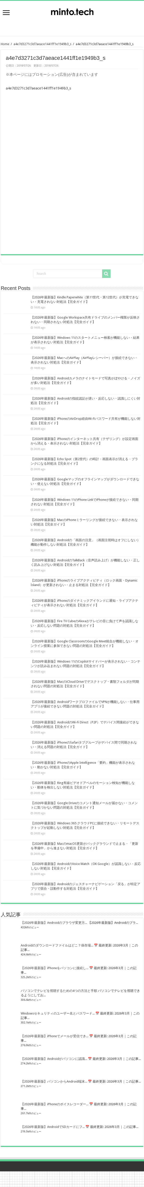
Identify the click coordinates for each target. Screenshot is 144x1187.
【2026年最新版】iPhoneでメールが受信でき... (54, 1036)
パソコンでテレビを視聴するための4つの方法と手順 (59, 990)
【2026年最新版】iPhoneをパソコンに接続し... (54, 968)
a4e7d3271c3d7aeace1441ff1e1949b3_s (42, 44)
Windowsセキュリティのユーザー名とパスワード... (58, 1013)
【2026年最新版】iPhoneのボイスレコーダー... (54, 1104)
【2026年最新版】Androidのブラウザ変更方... (54, 922)
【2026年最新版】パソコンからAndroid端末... (54, 1081)
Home (5, 44)
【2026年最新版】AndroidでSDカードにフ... (53, 1126)
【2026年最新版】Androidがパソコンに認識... (54, 1058)
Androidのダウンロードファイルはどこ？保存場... (57, 945)
